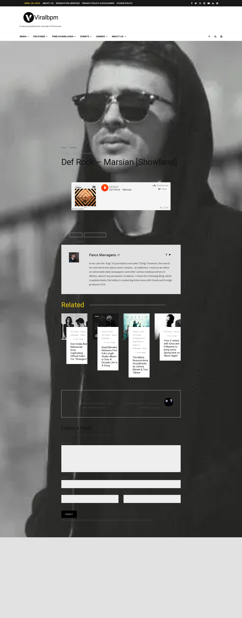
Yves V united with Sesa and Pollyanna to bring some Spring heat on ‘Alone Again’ (172, 348)
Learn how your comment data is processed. (128, 524)
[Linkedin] (213, 3)
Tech (144, 348)
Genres (100, 36)
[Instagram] (200, 3)
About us (48, 3)
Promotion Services (68, 3)
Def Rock (76, 235)
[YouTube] (208, 3)
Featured (39, 36)
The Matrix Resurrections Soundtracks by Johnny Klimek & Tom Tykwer (140, 365)
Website (127, 496)
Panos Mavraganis (102, 255)
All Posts (65, 153)
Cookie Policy (124, 3)
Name (64, 481)
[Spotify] (217, 3)
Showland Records (95, 235)
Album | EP (107, 331)
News (23, 36)
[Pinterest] (204, 3)
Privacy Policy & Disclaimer (98, 3)
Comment (66, 442)
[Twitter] (196, 3)
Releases (74, 335)
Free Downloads (62, 36)
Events (84, 36)
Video (82, 335)
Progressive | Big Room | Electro (139, 341)
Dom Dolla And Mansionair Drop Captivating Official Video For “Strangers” (79, 351)
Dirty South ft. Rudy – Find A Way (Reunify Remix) (100, 403)
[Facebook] (192, 3)
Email (64, 496)
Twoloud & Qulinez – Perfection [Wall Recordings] (141, 403)
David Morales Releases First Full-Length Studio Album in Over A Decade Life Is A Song (109, 356)
